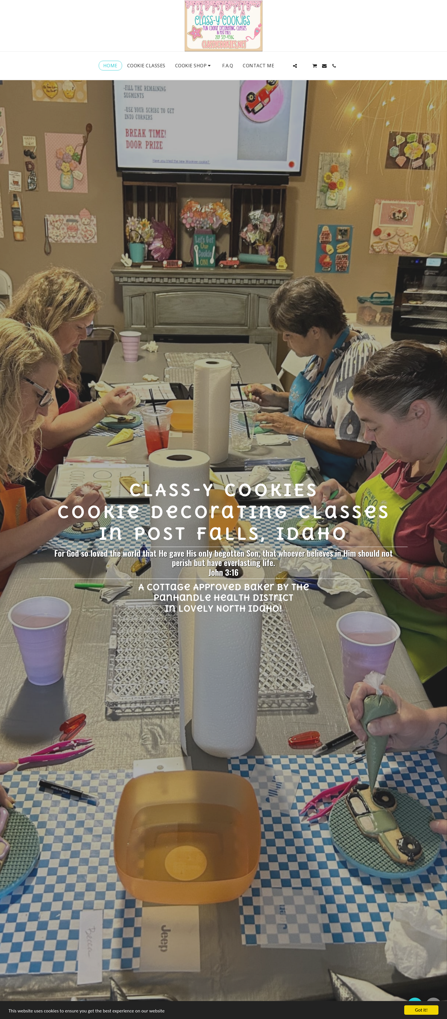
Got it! (421, 1010)
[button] (285, 65)
